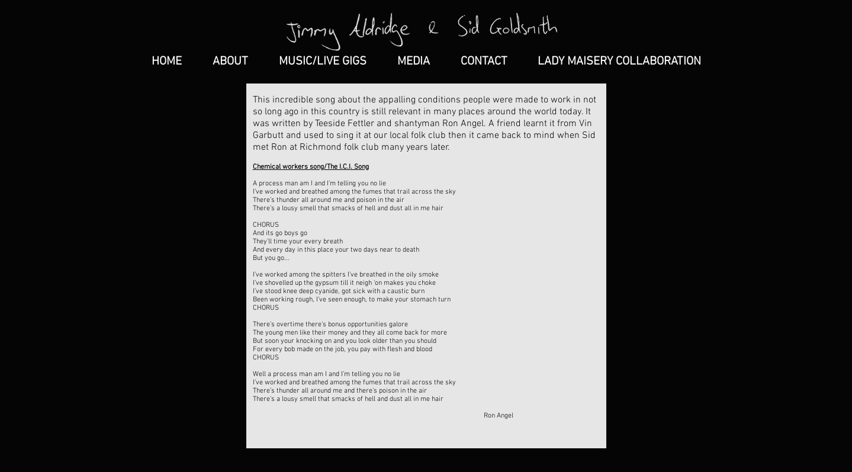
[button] (413, 62)
